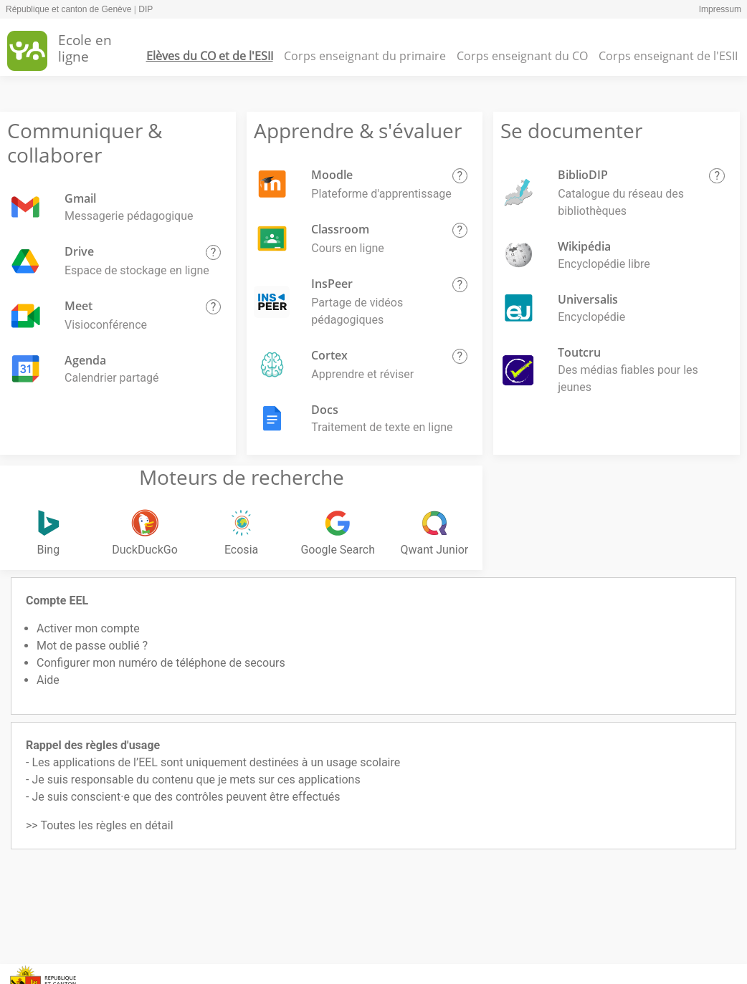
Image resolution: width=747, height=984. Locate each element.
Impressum (720, 9)
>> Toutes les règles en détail (99, 825)
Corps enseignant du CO (522, 56)
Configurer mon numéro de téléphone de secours (161, 663)
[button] (213, 252)
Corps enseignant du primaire (365, 56)
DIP (145, 9)
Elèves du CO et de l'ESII (209, 56)
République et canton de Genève (68, 9)
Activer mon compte (88, 628)
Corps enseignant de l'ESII (668, 56)
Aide (48, 680)
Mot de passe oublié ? (92, 645)
